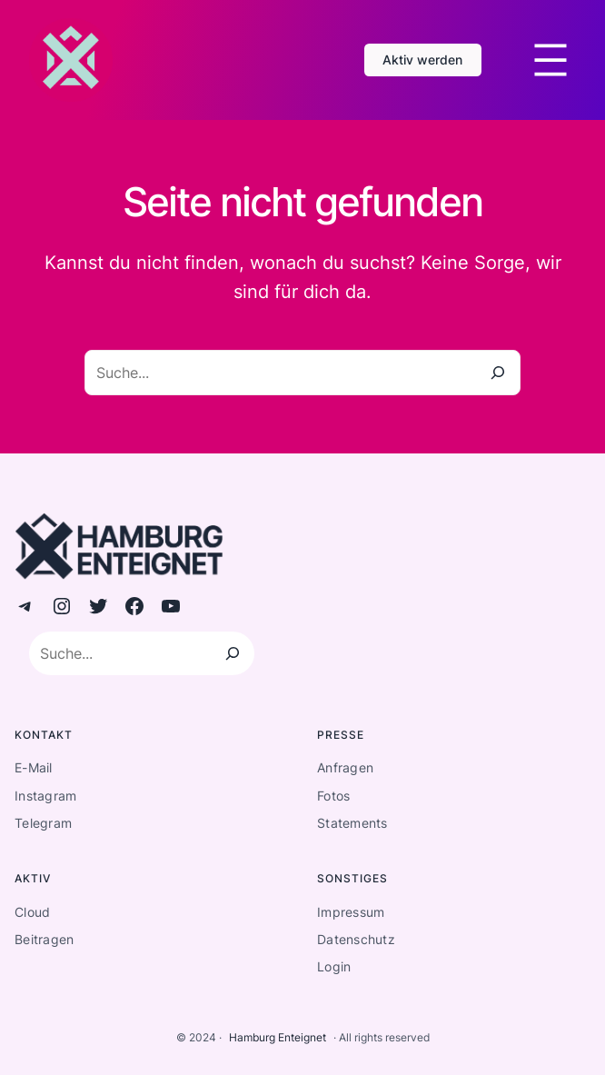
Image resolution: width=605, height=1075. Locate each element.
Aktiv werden (422, 59)
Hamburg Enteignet (277, 1037)
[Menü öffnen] (550, 60)
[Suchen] (232, 653)
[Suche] (498, 372)
